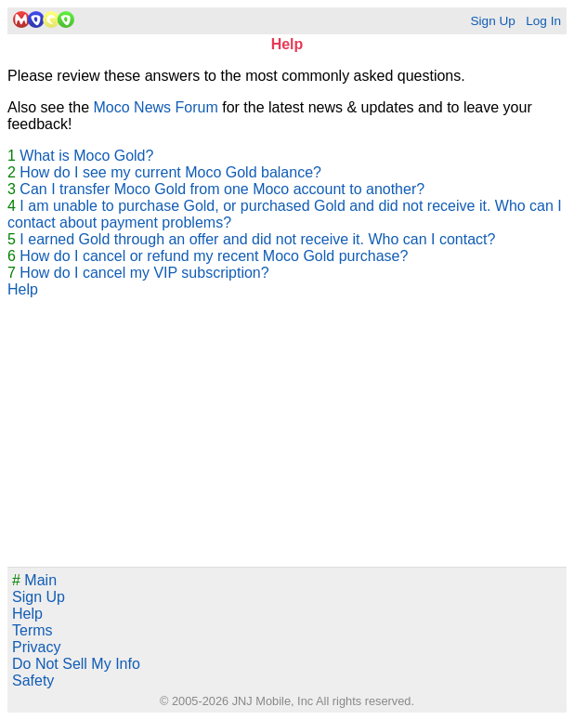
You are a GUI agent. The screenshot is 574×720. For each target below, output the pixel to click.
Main (34, 580)
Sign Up (492, 21)
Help (22, 289)
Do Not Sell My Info (76, 664)
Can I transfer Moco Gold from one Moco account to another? (222, 189)
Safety (33, 680)
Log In (543, 21)
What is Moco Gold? (86, 156)
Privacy (36, 647)
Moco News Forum (156, 107)
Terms (32, 630)
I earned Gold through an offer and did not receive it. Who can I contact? (257, 239)
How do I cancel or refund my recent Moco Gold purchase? (214, 256)
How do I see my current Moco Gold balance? (170, 172)
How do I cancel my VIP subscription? (144, 273)
